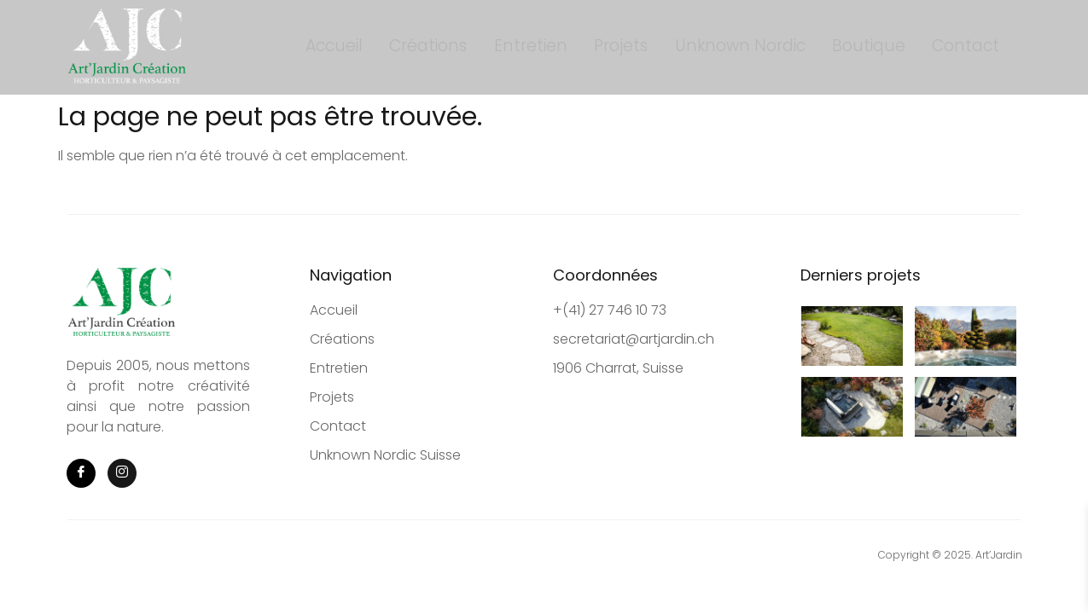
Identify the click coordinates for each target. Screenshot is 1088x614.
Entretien (542, 46)
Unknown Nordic (732, 46)
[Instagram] (122, 473)
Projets (623, 46)
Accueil (365, 46)
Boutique (851, 46)
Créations (450, 46)
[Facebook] (81, 473)
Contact (939, 46)
